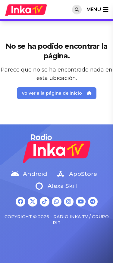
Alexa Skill (57, 186)
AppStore (77, 174)
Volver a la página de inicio (57, 93)
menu (97, 9)
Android (29, 174)
